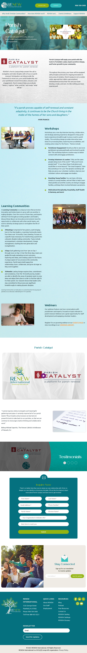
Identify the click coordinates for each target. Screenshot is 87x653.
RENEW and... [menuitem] (51, 13)
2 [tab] (68, 462)
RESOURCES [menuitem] (63, 599)
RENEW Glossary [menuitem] (64, 620)
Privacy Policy (63, 650)
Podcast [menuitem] (61, 605)
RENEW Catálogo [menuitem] (64, 617)
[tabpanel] (26, 456)
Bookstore (42, 5)
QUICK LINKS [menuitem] (48, 599)
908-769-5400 (80, 5)
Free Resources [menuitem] (63, 608)
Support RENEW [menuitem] (79, 13)
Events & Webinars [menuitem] (65, 13)
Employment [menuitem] (47, 608)
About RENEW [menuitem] (48, 602)
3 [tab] (72, 462)
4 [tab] (76, 462)
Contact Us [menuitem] (62, 611)
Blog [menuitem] (60, 602)
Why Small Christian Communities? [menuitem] (13, 13)
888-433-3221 (34, 614)
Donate (56, 5)
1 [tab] (64, 462)
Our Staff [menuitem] (46, 605)
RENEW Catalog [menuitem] (63, 614)
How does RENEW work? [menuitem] (36, 13)
